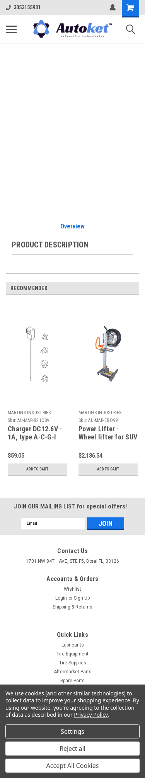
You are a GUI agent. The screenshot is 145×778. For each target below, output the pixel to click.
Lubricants (72, 645)
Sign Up (82, 598)
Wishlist (72, 589)
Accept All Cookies (72, 765)
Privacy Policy (90, 714)
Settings (72, 731)
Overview (72, 226)
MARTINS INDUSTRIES (29, 412)
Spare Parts (72, 680)
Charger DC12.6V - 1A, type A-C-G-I (35, 433)
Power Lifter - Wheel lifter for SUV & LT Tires (107, 437)
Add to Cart (37, 469)
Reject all (72, 748)
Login (61, 598)
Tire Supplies (72, 663)
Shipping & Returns (72, 607)
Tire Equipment (72, 654)
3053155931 (23, 7)
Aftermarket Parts (73, 671)
